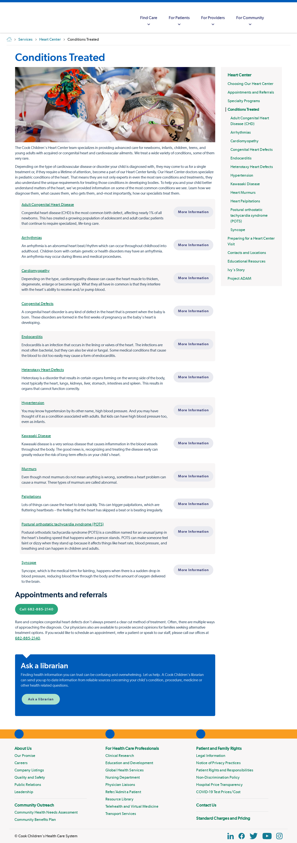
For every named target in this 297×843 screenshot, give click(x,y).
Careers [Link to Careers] (20, 763)
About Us (22, 748)
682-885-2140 (27, 638)
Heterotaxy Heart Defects (251, 166)
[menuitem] (148, 17)
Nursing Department (122, 777)
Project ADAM (239, 278)
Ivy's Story (236, 270)
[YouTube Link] (267, 836)
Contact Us (206, 805)
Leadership (23, 792)
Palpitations (31, 496)
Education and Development (129, 763)
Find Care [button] (148, 21)
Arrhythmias (240, 132)
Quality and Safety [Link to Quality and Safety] (29, 777)
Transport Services (120, 813)
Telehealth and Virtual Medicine (131, 806)
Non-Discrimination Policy (218, 777)
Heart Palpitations (245, 201)
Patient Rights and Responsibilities (224, 770)
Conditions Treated (243, 109)
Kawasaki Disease (245, 184)
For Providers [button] (213, 21)
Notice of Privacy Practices (218, 763)
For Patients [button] (179, 21)
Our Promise (24, 755)
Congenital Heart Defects (251, 149)
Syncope (237, 229)
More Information (193, 212)
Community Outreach (34, 805)
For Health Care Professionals (132, 748)
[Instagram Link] (279, 836)
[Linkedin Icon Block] (230, 836)
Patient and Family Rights (219, 748)
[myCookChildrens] (277, 17)
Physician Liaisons (120, 784)
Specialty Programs (244, 101)
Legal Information (210, 755)
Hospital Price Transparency (219, 784)
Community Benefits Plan (35, 819)
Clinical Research (119, 755)
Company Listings (29, 770)
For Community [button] (250, 21)
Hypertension (241, 175)
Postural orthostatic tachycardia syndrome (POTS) (249, 215)
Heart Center (239, 74)
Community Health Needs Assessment (46, 812)
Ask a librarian (41, 699)
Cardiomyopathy (244, 141)
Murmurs (29, 468)
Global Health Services (124, 770)
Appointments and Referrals (251, 92)
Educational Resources (246, 261)
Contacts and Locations (247, 252)
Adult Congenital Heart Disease (48, 204)
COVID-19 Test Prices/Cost (218, 792)
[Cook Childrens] (5, 17)
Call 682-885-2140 (36, 609)
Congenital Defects (38, 303)
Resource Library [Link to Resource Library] (119, 799)
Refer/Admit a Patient (123, 792)
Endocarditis (240, 158)
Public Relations (27, 784)
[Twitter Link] (253, 836)
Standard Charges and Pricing (223, 818)
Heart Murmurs (243, 192)
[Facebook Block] (241, 836)
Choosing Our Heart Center (250, 83)
